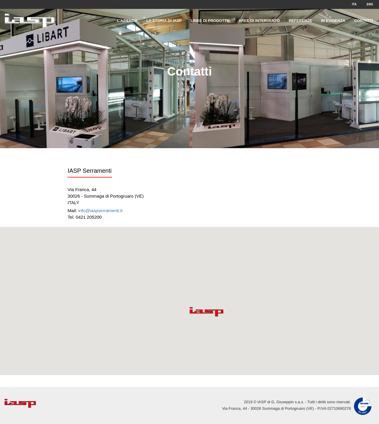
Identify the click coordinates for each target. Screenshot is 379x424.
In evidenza (333, 20)
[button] (207, 312)
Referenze (300, 20)
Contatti (363, 20)
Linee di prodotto (210, 20)
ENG (370, 4)
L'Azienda (127, 20)
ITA (354, 4)
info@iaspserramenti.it (100, 210)
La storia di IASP (164, 20)
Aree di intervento (259, 20)
